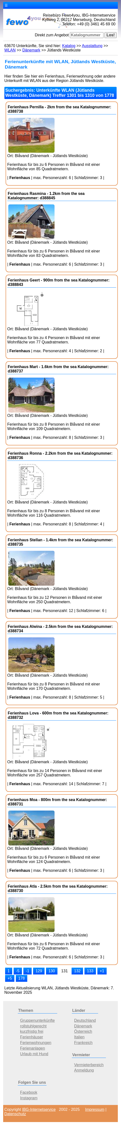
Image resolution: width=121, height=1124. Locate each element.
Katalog (68, 46)
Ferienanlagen (32, 1048)
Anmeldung (84, 1070)
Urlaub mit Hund (34, 1054)
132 (77, 971)
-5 (17, 971)
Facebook (28, 1092)
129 (39, 971)
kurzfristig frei (31, 1031)
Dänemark (31, 50)
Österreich (83, 1031)
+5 (10, 978)
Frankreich (83, 1043)
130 (51, 971)
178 (21, 978)
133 (90, 971)
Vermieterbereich (89, 1065)
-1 (27, 971)
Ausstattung (92, 46)
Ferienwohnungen (35, 1043)
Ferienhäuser (31, 1037)
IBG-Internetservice (39, 1109)
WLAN (10, 50)
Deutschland (85, 1020)
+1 (102, 971)
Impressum (94, 1109)
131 (64, 971)
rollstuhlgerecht (33, 1026)
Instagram (28, 1098)
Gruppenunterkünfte (37, 1020)
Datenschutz (15, 1114)
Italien (79, 1037)
